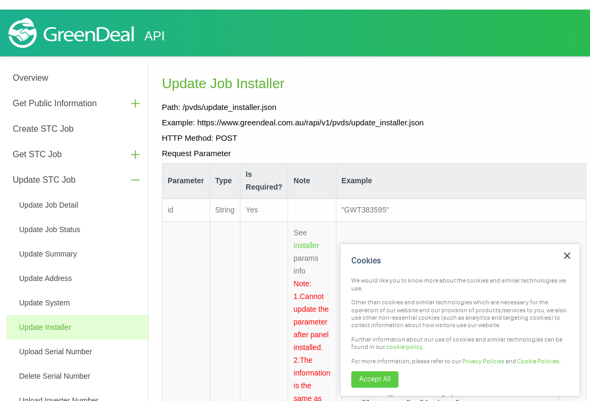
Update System (44, 302)
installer (306, 245)
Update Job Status (49, 229)
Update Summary (48, 254)
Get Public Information (55, 103)
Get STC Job (37, 154)
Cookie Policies (538, 361)
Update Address (45, 278)
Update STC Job (44, 179)
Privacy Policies (483, 361)
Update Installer (45, 327)
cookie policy (404, 347)
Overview (30, 77)
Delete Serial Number (54, 376)
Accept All (375, 378)
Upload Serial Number (55, 351)
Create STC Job (43, 128)
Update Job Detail (48, 205)
